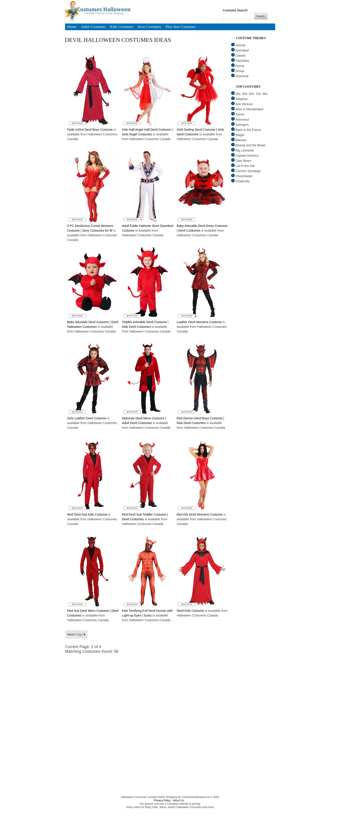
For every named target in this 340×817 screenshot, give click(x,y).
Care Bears (241, 160)
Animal (238, 45)
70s (258, 94)
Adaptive (239, 99)
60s (251, 94)
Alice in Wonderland (247, 109)
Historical (240, 76)
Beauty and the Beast (248, 145)
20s (236, 94)
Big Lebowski (242, 150)
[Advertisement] (150, 685)
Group (237, 71)
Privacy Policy (162, 800)
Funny (237, 66)
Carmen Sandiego (246, 171)
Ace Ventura (242, 104)
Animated (240, 50)
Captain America (245, 155)
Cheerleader (242, 176)
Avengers (240, 124)
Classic (238, 55)
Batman (238, 140)
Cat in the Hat (243, 166)
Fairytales (240, 60)
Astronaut (240, 119)
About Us (178, 800)
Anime (238, 114)
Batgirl (238, 135)
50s (244, 94)
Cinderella (240, 181)
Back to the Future (246, 130)
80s (265, 94)
